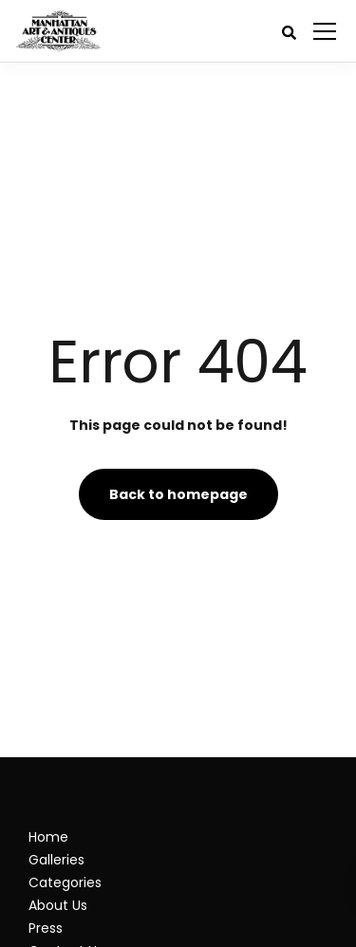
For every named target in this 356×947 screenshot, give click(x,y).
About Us (57, 905)
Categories (65, 882)
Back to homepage (178, 494)
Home (48, 836)
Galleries (56, 859)
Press (45, 928)
